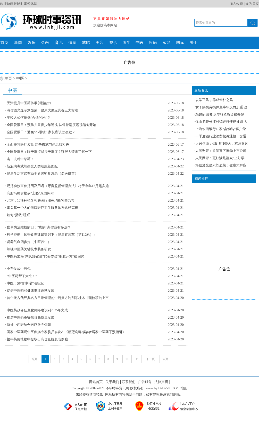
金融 (45, 42)
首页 (4, 42)
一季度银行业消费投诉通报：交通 (220, 136)
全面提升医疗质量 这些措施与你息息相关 (38, 144)
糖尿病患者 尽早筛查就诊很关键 (219, 114)
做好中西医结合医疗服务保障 (29, 325)
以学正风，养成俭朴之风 (214, 100)
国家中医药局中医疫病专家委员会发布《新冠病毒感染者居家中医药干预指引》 (66, 332)
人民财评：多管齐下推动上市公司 (220, 151)
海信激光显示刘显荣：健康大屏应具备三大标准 (42, 110)
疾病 (153, 42)
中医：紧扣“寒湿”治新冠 (25, 283)
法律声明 (161, 382)
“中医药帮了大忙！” (22, 276)
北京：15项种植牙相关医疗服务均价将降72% (40, 200)
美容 (99, 42)
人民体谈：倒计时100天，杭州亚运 (221, 143)
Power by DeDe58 (156, 388)
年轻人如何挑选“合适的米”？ (28, 117)
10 (126, 359)
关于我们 (112, 382)
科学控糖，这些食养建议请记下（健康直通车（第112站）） (52, 234)
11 (137, 359)
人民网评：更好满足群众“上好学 (219, 158)
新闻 (18, 42)
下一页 (150, 359)
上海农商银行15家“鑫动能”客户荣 (220, 129)
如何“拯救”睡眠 (18, 215)
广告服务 (145, 382)
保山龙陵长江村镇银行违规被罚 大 (221, 122)
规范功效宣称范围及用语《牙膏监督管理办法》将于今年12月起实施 (58, 186)
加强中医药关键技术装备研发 (29, 249)
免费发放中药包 (19, 269)
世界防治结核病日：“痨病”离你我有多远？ (39, 227)
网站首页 (96, 382)
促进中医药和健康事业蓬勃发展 (30, 290)
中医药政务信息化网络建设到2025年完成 (37, 310)
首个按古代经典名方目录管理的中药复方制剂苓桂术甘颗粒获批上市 (58, 298)
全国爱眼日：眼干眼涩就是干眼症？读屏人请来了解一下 (49, 152)
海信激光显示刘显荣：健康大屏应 (220, 165)
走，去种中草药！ (20, 159)
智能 (166, 42)
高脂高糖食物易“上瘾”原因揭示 (30, 193)
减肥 (86, 42)
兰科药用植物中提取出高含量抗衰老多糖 (37, 339)
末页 (165, 359)
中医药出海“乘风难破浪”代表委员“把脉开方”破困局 (45, 256)
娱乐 (31, 42)
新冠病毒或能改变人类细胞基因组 (32, 166)
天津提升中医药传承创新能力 (29, 103)
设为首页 (252, 4)
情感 (72, 42)
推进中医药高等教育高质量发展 (30, 317)
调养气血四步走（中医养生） (29, 242)
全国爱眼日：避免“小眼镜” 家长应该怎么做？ (41, 132)
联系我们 (128, 382)
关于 (194, 42)
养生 (127, 42)
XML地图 (180, 388)
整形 (113, 42)
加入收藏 (236, 4)
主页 (8, 78)
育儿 (59, 42)
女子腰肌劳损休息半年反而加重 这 (221, 107)
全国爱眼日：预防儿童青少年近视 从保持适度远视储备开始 (51, 125)
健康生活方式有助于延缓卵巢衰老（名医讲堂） (42, 173)
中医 (139, 42)
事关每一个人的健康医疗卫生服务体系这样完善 (42, 208)
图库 (180, 42)
